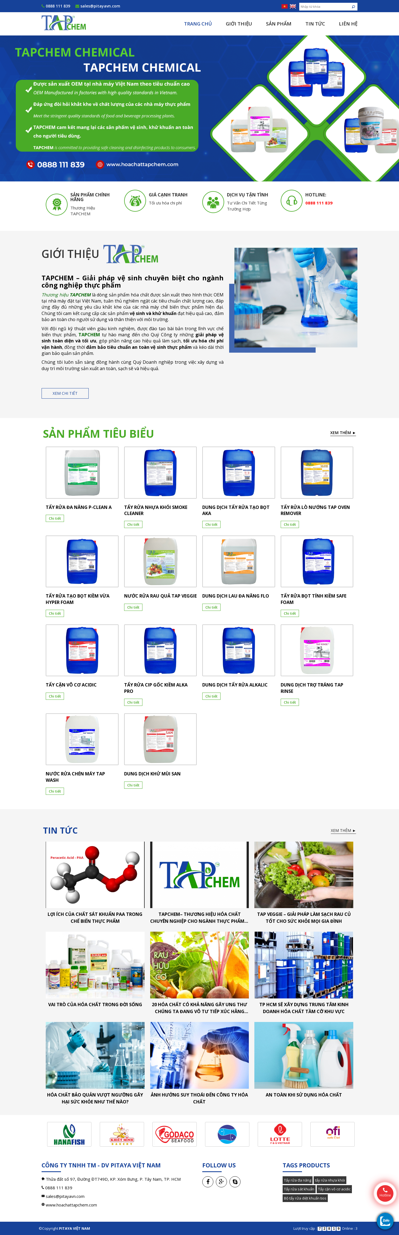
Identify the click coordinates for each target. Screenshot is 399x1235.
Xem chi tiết (65, 393)
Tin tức (315, 24)
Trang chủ (198, 24)
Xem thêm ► (343, 432)
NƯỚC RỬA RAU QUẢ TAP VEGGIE (160, 596)
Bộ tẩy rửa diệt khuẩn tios (305, 1198)
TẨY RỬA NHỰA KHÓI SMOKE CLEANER (155, 510)
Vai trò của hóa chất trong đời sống (95, 1004)
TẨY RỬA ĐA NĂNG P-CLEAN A (79, 507)
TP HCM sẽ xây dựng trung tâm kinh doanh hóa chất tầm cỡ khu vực (304, 1007)
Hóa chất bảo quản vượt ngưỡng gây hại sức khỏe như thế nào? (95, 1098)
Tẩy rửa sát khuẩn (299, 1189)
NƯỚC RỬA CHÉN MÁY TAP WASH (75, 777)
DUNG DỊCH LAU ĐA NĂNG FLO (235, 596)
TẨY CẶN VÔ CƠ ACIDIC (71, 685)
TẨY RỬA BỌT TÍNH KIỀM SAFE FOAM (313, 599)
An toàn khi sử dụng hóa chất (304, 1095)
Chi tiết (55, 518)
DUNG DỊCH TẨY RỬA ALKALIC (235, 685)
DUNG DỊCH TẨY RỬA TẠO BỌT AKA (236, 510)
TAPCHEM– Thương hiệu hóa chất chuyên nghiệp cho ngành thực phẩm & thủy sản (199, 918)
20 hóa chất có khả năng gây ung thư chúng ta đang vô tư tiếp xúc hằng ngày (199, 1008)
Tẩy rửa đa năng (297, 1180)
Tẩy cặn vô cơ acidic (334, 1189)
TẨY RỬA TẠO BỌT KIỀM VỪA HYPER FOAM (77, 599)
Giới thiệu (239, 24)
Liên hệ (348, 24)
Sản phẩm (278, 24)
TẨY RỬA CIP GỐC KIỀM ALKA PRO (156, 688)
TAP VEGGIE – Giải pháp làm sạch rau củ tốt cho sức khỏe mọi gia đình (304, 917)
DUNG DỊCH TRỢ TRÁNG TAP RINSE (312, 688)
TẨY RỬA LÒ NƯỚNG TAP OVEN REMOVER (315, 510)
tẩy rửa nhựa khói (330, 1180)
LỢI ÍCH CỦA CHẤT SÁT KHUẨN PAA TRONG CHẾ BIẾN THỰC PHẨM (95, 917)
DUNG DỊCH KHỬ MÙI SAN (152, 774)
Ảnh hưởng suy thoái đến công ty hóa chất (199, 1098)
